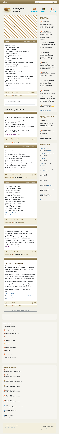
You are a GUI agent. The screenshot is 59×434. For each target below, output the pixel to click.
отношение (26, 112)
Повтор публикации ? (46, 149)
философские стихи (22, 41)
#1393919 (42, 184)
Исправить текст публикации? (47, 154)
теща (27, 146)
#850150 (42, 179)
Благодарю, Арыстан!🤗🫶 (47, 106)
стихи (27, 182)
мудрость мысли (31, 41)
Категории (34, 8)
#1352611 (42, 189)
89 (8, 302)
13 (14, 251)
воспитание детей (22, 259)
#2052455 (42, 194)
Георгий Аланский (11, 88)
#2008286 (42, 148)
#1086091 (7, 259)
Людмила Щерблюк (12, 134)
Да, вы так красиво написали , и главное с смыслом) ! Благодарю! (47, 75)
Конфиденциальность (10, 427)
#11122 (42, 174)
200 (8, 139)
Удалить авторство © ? (47, 169)
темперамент (34, 259)
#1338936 (7, 182)
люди (24, 227)
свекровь (23, 146)
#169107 (49, 185)
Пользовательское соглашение (12, 425)
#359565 (49, 195)
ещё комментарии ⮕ (45, 110)
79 (14, 139)
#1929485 (42, 159)
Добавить (53, 8)
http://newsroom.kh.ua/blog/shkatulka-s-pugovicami (19, 295)
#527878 (7, 112)
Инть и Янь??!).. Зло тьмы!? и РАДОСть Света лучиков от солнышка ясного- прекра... (47, 100)
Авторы (44, 8)
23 (14, 302)
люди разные (32, 112)
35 (8, 92)
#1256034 (7, 41)
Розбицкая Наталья (11, 170)
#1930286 (42, 153)
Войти (6, 2)
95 (8, 251)
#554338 (7, 146)
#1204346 (49, 150)
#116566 (42, 165)
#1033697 (42, 169)
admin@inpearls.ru (50, 429)
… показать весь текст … (10, 212)
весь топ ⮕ (6, 361)
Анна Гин (9, 298)
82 (8, 174)
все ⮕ (41, 199)
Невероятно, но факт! (46, 138)
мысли (27, 227)
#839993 (7, 227)
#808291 (42, 164)
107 (8, 219)
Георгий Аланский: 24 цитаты (20, 310)
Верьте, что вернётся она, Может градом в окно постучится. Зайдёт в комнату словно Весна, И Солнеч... (47, 36)
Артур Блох (44, 170)
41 (14, 219)
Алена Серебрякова (12, 215)
